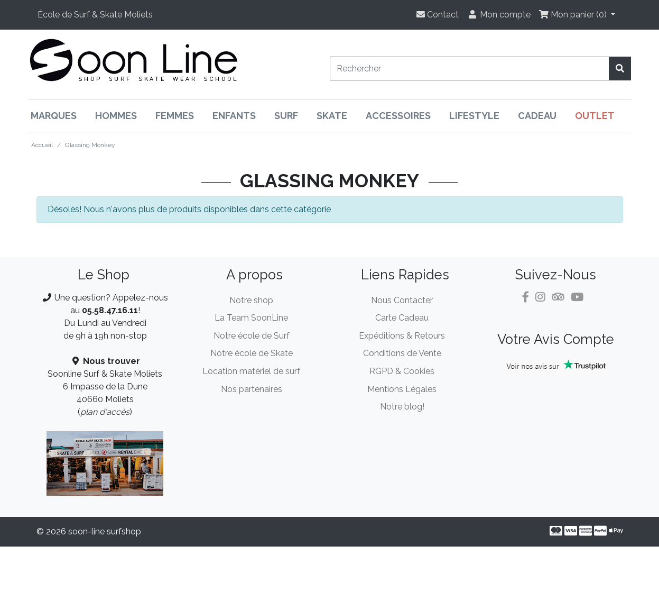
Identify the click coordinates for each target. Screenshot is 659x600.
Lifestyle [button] (474, 115)
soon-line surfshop (104, 531)
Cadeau (537, 115)
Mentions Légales (402, 389)
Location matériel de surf (251, 371)
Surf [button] (286, 115)
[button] (95, 14)
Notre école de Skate (251, 353)
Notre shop (251, 300)
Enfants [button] (234, 115)
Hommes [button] (116, 115)
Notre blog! (402, 407)
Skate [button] (332, 115)
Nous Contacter (402, 300)
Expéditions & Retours (402, 336)
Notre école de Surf (252, 336)
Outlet (595, 115)
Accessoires (398, 115)
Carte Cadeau (402, 318)
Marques (54, 115)
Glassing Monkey (90, 145)
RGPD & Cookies (401, 371)
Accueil (42, 145)
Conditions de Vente (402, 353)
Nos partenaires (251, 389)
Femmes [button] (174, 115)
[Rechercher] (469, 68)
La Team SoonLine (251, 318)
